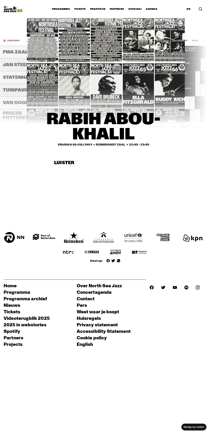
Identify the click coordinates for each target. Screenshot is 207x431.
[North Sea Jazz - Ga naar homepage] (13, 9)
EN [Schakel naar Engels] (188, 9)
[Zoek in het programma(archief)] (200, 9)
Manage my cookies (194, 427)
